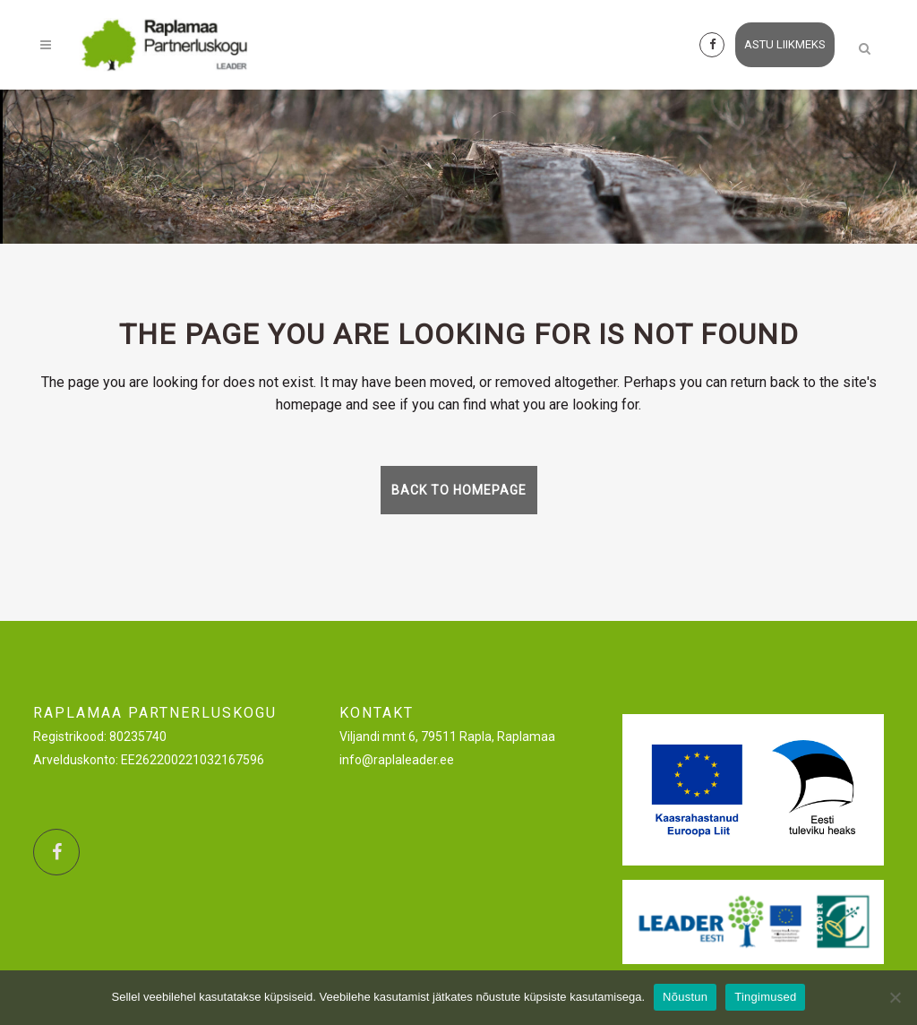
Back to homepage (459, 490)
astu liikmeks (785, 44)
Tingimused (765, 996)
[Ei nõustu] (895, 997)
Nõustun (685, 996)
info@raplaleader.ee (396, 760)
